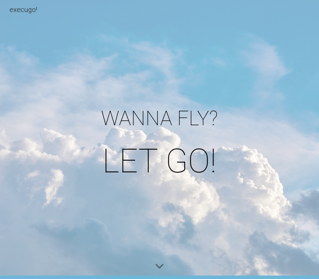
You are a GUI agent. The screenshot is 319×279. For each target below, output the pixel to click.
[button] (159, 266)
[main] (159, 139)
